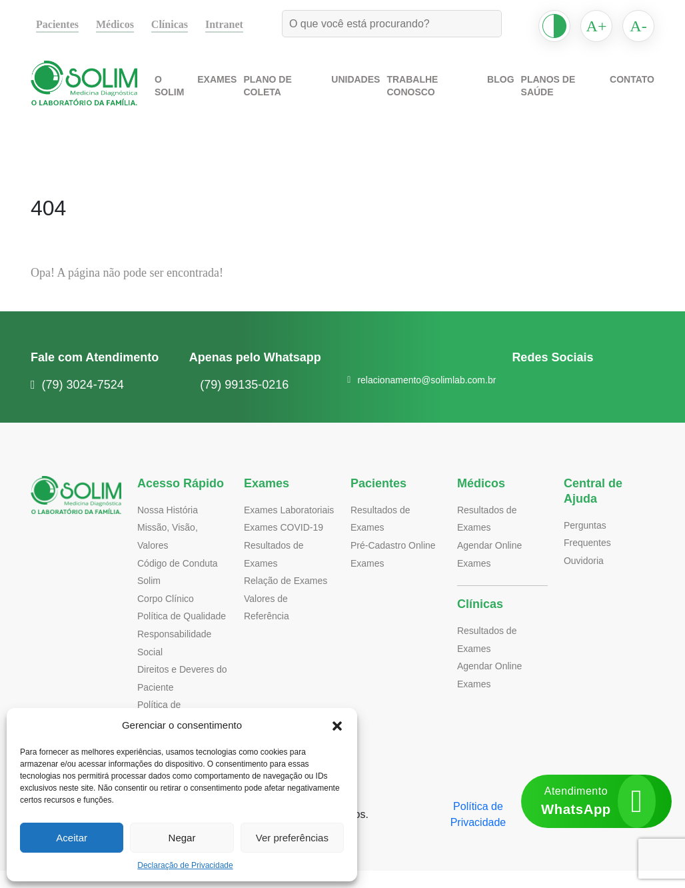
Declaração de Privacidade (185, 865)
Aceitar (72, 838)
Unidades (365, 92)
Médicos (123, 24)
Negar (181, 838)
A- (638, 26)
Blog (506, 92)
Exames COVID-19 (281, 545)
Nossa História (169, 509)
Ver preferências (292, 838)
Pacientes (60, 24)
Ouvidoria (585, 560)
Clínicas (182, 24)
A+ (596, 26)
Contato (633, 92)
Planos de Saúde (565, 92)
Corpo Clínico (167, 598)
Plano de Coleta (296, 92)
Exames (231, 92)
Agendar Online (490, 545)
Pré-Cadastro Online (395, 545)
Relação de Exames (284, 598)
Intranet (239, 24)
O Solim (187, 92)
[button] (337, 725)
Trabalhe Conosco (440, 92)
